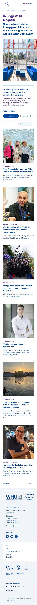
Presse (8, 549)
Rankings (25, 116)
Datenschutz (22, 587)
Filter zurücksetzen (25, 124)
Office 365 (9, 557)
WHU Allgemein (10, 116)
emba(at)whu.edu (14, 526)
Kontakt (8, 546)
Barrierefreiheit (11, 587)
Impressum (9, 591)
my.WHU (9, 554)
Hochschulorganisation (13, 551)
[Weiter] (31, 483)
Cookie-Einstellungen (13, 583)
